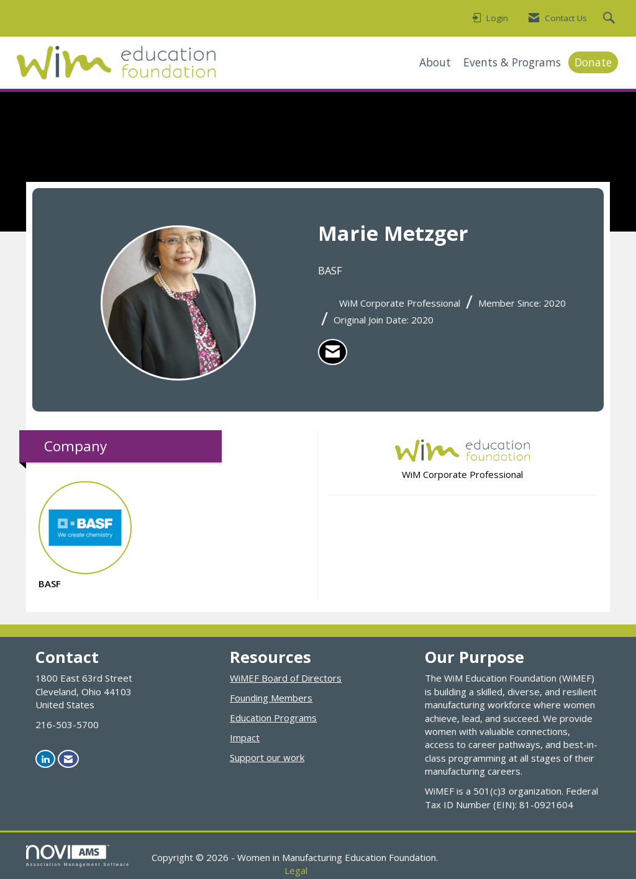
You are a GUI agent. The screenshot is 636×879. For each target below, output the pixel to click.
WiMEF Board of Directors (286, 678)
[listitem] (332, 352)
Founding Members (271, 698)
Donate (593, 62)
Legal (295, 870)
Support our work (267, 757)
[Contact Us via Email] (68, 759)
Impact (245, 737)
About (435, 62)
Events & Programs (512, 62)
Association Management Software (78, 856)
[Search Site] (610, 18)
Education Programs (273, 717)
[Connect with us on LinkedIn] (45, 759)
